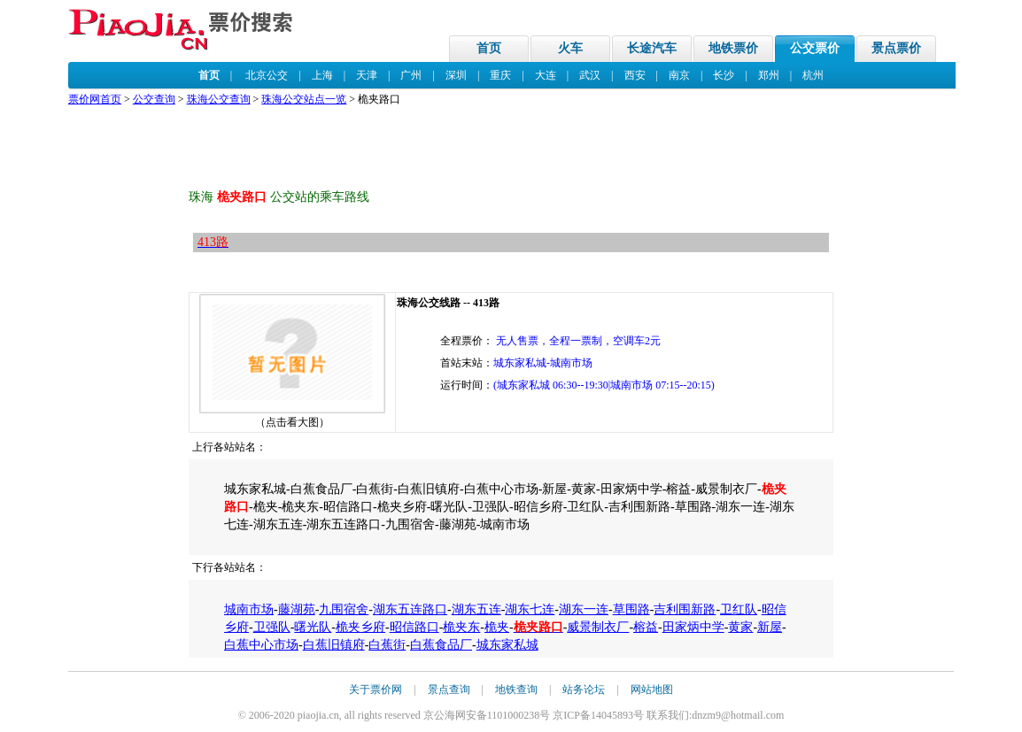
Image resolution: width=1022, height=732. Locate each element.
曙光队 (312, 627)
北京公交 (266, 75)
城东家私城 (507, 644)
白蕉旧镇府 (334, 644)
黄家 (740, 627)
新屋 (769, 627)
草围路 (631, 609)
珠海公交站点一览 (303, 99)
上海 (322, 75)
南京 (679, 75)
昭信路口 (414, 627)
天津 (366, 75)
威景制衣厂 (598, 627)
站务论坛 (583, 689)
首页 (488, 48)
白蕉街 (387, 644)
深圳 (456, 75)
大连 (545, 75)
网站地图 (652, 689)
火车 (570, 48)
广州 (411, 75)
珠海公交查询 (219, 99)
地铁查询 (516, 689)
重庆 (500, 75)
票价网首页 (94, 99)
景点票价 (896, 48)
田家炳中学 (693, 627)
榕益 (645, 627)
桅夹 (496, 627)
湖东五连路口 (410, 609)
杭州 (813, 75)
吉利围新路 (685, 609)
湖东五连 (476, 609)
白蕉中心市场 (261, 644)
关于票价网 (375, 689)
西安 (635, 75)
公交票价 (815, 48)
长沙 (723, 75)
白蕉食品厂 (441, 644)
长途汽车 (652, 48)
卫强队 (271, 627)
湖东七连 (529, 609)
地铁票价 (733, 48)
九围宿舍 (343, 609)
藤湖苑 (296, 609)
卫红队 (738, 609)
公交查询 (154, 99)
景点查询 (449, 689)
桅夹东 (461, 627)
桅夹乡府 (360, 627)
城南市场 (249, 609)
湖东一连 (583, 609)
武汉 (589, 75)
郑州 (768, 75)
